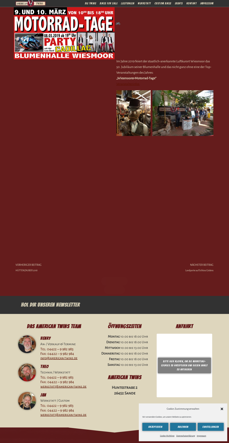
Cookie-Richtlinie (167, 436)
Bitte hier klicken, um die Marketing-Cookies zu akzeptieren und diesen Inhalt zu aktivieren (184, 365)
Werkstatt (144, 3)
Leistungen (127, 3)
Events (179, 3)
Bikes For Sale (108, 3)
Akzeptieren (155, 427)
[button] (222, 409)
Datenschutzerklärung (185, 436)
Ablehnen (183, 427)
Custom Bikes (163, 3)
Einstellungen (210, 427)
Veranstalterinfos (128, 84)
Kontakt (191, 3)
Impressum (201, 436)
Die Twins (90, 3)
